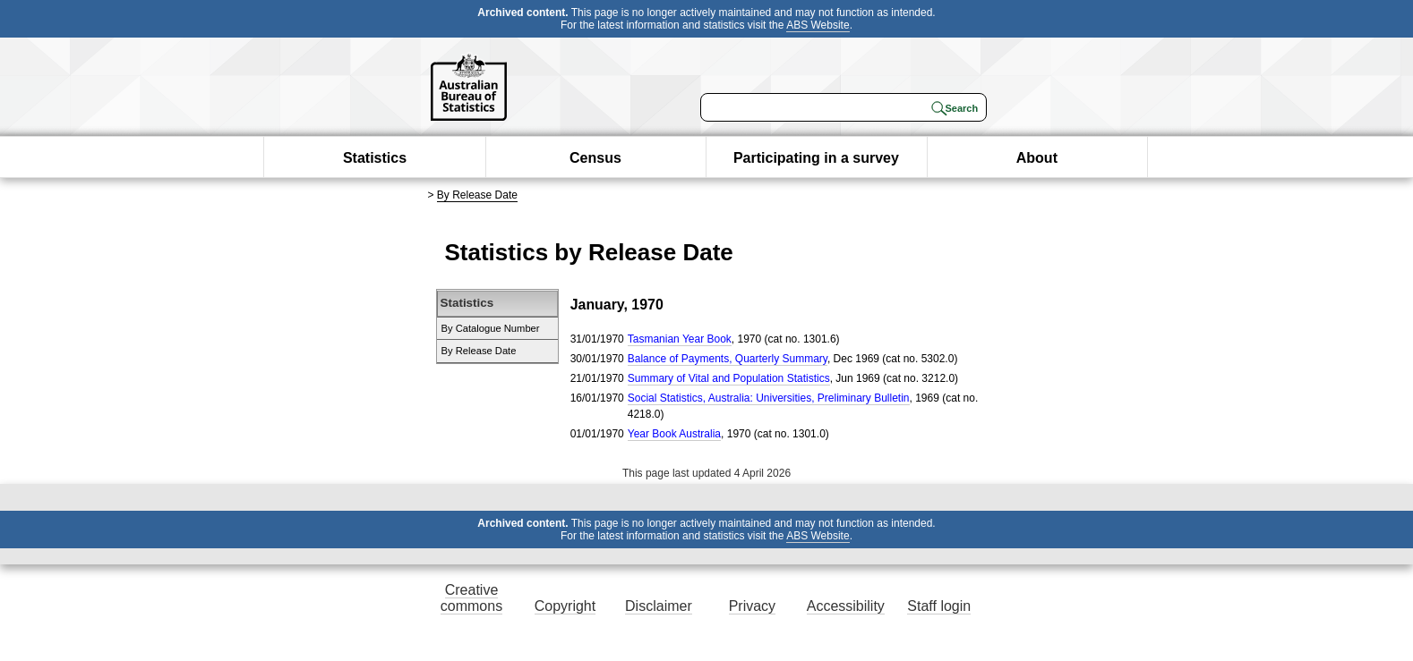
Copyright (565, 606)
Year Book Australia (674, 434)
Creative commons (471, 598)
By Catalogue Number (490, 328)
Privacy (752, 606)
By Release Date (477, 195)
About (1037, 157)
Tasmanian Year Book (680, 339)
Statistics (375, 157)
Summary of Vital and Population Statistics (729, 378)
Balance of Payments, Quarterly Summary (727, 358)
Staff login (939, 606)
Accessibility (846, 606)
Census (595, 157)
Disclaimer (658, 606)
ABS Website (817, 25)
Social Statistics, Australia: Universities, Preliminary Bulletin (769, 398)
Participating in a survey (816, 157)
